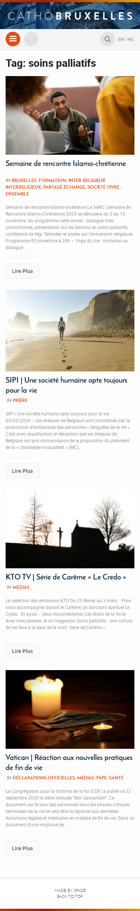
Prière (20, 400)
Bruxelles (24, 180)
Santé (116, 777)
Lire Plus (22, 270)
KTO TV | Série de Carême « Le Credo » (66, 577)
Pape (101, 777)
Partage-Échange (64, 187)
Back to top (70, 896)
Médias (21, 587)
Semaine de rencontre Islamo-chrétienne (66, 163)
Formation (52, 180)
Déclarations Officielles (44, 777)
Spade (80, 890)
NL (131, 39)
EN (121, 39)
